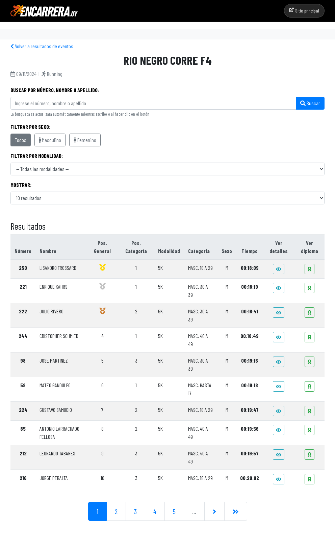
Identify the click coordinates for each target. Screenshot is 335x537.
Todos (20, 140)
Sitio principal (304, 10)
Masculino (50, 140)
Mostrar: (20, 184)
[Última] (235, 511)
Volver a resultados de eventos (41, 46)
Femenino (85, 140)
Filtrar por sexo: (30, 126)
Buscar (310, 103)
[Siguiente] (214, 511)
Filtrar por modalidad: (36, 155)
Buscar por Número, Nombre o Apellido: (54, 90)
